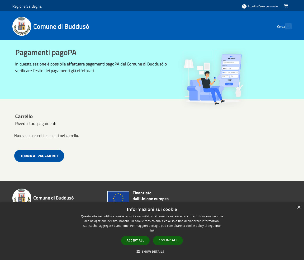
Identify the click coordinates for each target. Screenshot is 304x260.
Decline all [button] (167, 240)
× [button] (298, 207)
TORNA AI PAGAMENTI (39, 156)
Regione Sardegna (27, 6)
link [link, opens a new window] (152, 230)
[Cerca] (286, 26)
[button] (152, 251)
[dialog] (152, 231)
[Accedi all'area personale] (260, 6)
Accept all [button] (135, 240)
